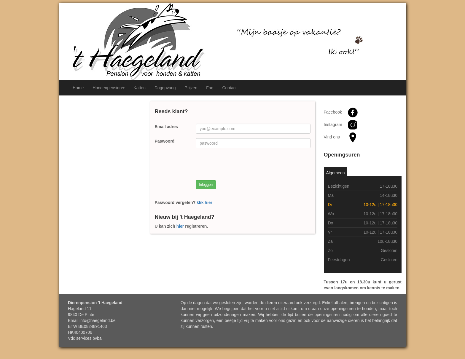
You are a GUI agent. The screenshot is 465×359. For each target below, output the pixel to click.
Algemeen (335, 172)
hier (180, 226)
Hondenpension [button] (109, 87)
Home (78, 87)
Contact (229, 87)
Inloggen (206, 185)
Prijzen (191, 87)
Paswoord (165, 141)
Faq (209, 87)
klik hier (204, 202)
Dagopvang (165, 87)
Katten (139, 87)
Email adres (166, 126)
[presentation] (241, 164)
